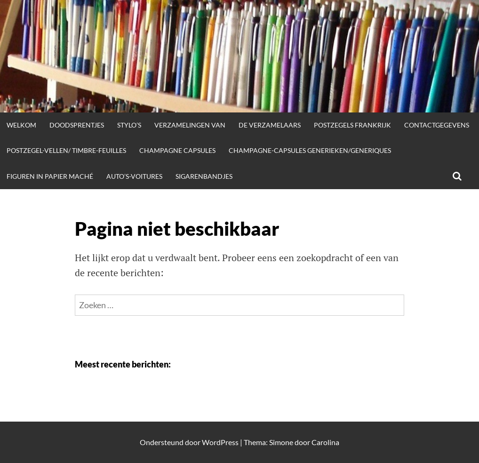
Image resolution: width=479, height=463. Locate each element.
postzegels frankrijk (352, 125)
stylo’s (129, 125)
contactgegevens (436, 125)
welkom (21, 125)
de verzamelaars (270, 125)
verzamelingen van (189, 125)
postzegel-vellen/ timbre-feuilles (66, 150)
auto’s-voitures (134, 176)
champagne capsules (177, 150)
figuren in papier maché (50, 176)
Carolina (325, 442)
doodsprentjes (76, 125)
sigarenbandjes (204, 176)
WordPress (220, 442)
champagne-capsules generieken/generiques (310, 150)
